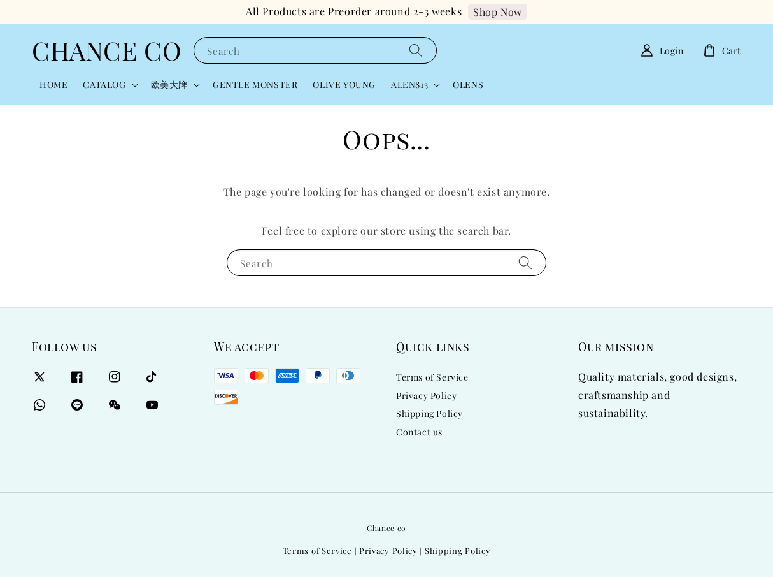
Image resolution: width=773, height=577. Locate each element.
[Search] (415, 50)
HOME (53, 84)
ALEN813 (409, 85)
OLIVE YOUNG (344, 84)
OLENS (468, 84)
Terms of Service (432, 377)
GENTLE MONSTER (255, 84)
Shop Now (497, 11)
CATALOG (104, 85)
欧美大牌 (169, 85)
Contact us (419, 432)
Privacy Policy (426, 396)
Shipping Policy (429, 413)
